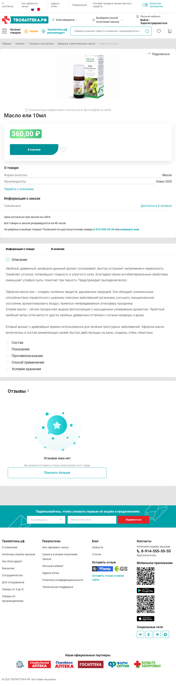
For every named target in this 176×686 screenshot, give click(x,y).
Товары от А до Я (12, 589)
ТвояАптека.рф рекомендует (54, 31)
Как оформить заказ (30, 5)
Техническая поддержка (57, 586)
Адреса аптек (55, 5)
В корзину (34, 149)
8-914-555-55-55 (103, 229)
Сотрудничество (12, 575)
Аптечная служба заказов (18, 554)
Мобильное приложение (155, 563)
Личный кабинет (53, 566)
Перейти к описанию (19, 189)
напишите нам (129, 229)
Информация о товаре (20, 249)
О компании (7, 5)
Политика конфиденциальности (62, 580)
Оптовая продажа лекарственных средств (112, 5)
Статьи (96, 554)
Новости (97, 547)
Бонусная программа (153, 5)
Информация (79, 4)
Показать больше (57, 472)
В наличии (57, 249)
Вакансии (8, 568)
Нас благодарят (12, 561)
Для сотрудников (13, 582)
